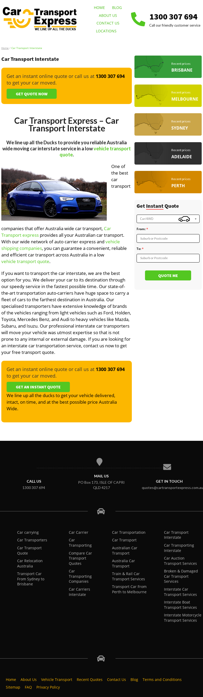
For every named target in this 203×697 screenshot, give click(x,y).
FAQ (28, 687)
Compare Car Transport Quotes (80, 558)
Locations (106, 30)
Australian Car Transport (124, 550)
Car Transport (124, 539)
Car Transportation (129, 532)
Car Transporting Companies (80, 576)
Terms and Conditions (162, 679)
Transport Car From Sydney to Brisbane (30, 578)
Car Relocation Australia (30, 563)
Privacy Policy (48, 687)
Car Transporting (80, 542)
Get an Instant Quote (38, 386)
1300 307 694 (173, 16)
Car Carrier (78, 532)
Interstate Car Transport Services (180, 592)
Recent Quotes (90, 679)
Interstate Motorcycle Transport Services (182, 617)
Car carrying (28, 532)
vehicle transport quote (25, 261)
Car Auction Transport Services (180, 561)
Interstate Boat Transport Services (180, 605)
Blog (117, 7)
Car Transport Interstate (176, 535)
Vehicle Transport (56, 679)
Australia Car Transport (123, 563)
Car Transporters (32, 539)
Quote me (168, 275)
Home (99, 7)
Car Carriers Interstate (79, 592)
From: (141, 229)
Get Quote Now (31, 93)
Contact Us (107, 23)
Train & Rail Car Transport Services (128, 576)
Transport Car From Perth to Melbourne (129, 589)
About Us (108, 15)
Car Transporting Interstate (179, 548)
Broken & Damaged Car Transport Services (181, 576)
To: (139, 249)
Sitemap (13, 687)
